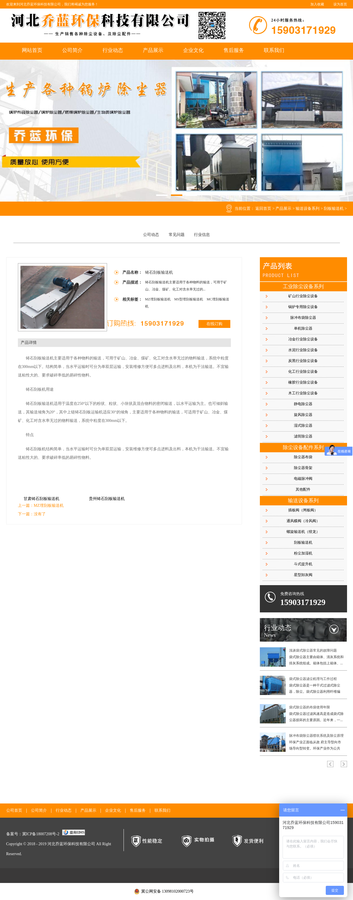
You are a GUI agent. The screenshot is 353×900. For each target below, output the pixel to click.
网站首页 (32, 50)
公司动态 (151, 235)
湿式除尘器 (303, 425)
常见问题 (177, 235)
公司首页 (14, 811)
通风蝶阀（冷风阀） (303, 521)
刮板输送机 (334, 208)
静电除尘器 (303, 404)
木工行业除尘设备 (303, 393)
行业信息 (202, 235)
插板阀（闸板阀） (303, 510)
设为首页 (340, 4)
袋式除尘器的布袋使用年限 (309, 707)
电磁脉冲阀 (303, 478)
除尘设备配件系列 (303, 447)
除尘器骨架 (303, 468)
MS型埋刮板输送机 (189, 299)
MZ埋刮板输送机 (158, 299)
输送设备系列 (307, 208)
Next (344, 764)
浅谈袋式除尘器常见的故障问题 (313, 650)
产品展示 (153, 50)
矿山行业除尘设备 (303, 296)
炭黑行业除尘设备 (303, 361)
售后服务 (234, 50)
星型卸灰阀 (303, 575)
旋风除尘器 (303, 415)
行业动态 (113, 50)
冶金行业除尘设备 (303, 339)
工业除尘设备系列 (303, 286)
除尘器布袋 (303, 457)
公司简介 (72, 50)
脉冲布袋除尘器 (303, 317)
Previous (330, 764)
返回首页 (263, 208)
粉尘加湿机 (303, 553)
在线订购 (214, 324)
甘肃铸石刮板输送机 (41, 499)
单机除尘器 (303, 328)
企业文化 (193, 50)
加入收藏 (317, 4)
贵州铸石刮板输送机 (107, 499)
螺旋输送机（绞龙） (303, 531)
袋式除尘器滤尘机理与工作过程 (313, 679)
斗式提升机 (303, 564)
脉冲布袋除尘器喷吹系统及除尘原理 (316, 736)
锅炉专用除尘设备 (303, 307)
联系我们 (274, 50)
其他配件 (303, 489)
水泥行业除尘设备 (303, 350)
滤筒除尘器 (303, 436)
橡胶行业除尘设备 (303, 382)
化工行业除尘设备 (303, 371)
